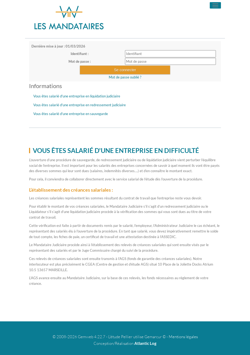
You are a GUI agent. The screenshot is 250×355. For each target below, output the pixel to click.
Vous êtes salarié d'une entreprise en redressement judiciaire (79, 105)
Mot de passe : (79, 61)
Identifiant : (79, 54)
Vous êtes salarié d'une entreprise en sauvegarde (70, 114)
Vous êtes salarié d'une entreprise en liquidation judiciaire (76, 96)
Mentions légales (183, 336)
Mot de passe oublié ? (125, 77)
